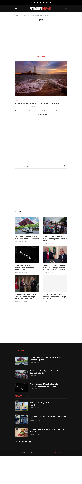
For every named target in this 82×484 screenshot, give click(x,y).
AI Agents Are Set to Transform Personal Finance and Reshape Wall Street (55, 297)
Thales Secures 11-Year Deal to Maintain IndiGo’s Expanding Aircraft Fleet (26, 268)
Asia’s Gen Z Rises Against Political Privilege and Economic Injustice (55, 239)
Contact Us (58, 453)
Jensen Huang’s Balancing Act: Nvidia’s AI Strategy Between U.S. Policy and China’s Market (54, 268)
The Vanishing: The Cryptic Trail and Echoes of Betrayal (48, 417)
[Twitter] (34, 2)
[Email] (47, 2)
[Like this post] (36, 115)
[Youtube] (43, 2)
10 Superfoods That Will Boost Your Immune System (47, 431)
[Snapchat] (33, 442)
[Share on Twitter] (41, 115)
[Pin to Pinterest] (43, 115)
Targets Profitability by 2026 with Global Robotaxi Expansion (27, 238)
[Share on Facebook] (38, 115)
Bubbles (19, 107)
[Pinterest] (40, 2)
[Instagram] (37, 2)
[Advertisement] (41, 37)
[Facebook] (31, 2)
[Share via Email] (46, 115)
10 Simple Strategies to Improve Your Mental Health (47, 404)
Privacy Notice (50, 453)
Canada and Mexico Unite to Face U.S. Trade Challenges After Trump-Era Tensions (25, 297)
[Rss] (50, 2)
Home (17, 15)
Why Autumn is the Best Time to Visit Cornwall (37, 103)
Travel (17, 100)
